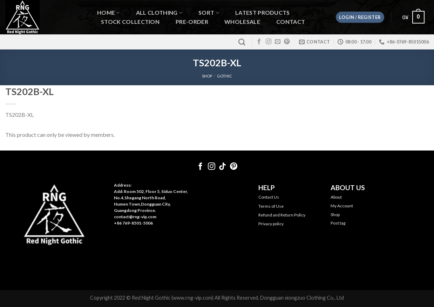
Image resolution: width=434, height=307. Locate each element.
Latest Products (262, 12)
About (336, 197)
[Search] (241, 41)
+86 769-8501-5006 (133, 223)
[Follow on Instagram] (268, 42)
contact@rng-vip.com (135, 216)
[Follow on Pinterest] (287, 42)
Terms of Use (271, 206)
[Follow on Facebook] (259, 42)
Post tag (338, 223)
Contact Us (268, 197)
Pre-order (192, 22)
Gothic (224, 76)
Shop (335, 214)
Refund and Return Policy (281, 215)
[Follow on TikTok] (222, 167)
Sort (208, 12)
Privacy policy (271, 223)
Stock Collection (130, 22)
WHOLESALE (242, 22)
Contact (290, 22)
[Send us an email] (277, 42)
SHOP (207, 76)
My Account (342, 205)
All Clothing (159, 12)
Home (108, 12)
